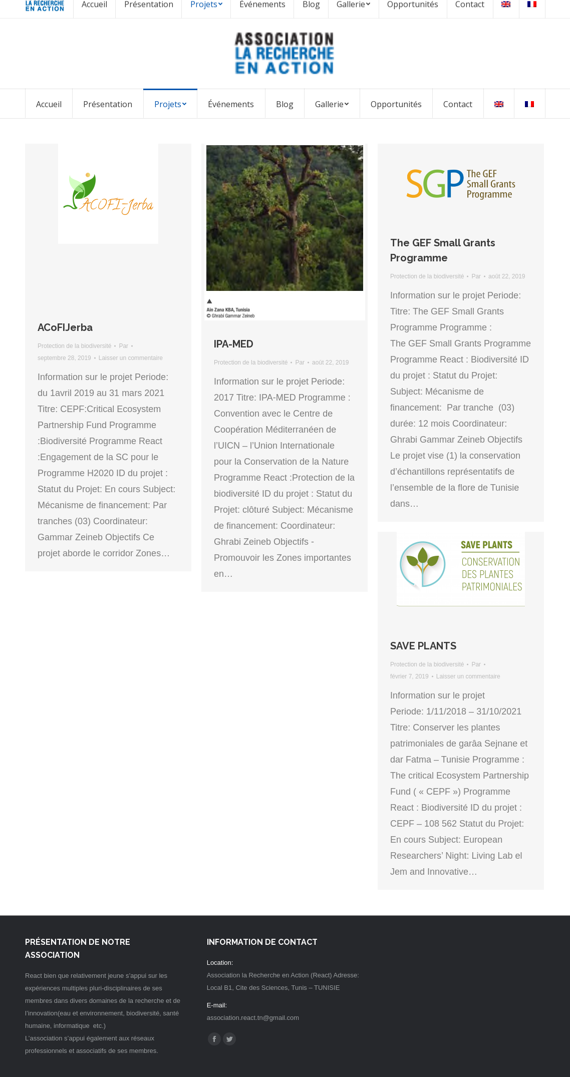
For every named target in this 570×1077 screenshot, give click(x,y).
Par (123, 345)
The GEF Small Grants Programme (442, 250)
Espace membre (509, 9)
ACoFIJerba (65, 327)
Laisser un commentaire (131, 358)
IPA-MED (233, 344)
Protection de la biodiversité (74, 345)
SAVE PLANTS (423, 646)
